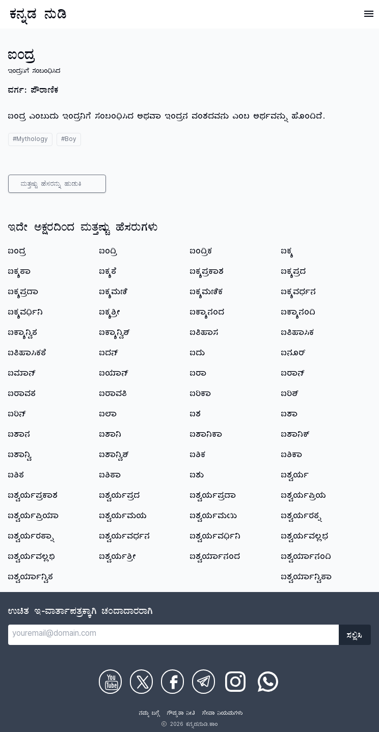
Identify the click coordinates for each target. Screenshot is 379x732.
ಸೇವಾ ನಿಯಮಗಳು (222, 714)
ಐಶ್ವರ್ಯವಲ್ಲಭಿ (32, 558)
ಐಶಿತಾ (110, 476)
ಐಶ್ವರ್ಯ (295, 476)
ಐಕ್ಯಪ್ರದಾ (23, 293)
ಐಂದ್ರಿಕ (201, 252)
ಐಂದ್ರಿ (108, 252)
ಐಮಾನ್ (22, 374)
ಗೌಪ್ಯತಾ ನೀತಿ (181, 714)
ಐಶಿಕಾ (292, 456)
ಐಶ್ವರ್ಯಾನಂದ (215, 558)
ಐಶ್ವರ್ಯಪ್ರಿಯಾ (33, 517)
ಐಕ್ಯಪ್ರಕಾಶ (207, 272)
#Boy (68, 140)
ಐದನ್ (108, 354)
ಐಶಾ (289, 415)
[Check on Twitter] (141, 681)
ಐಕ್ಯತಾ (19, 272)
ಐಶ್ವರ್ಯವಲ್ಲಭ (305, 537)
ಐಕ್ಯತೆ (108, 272)
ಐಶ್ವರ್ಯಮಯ (123, 517)
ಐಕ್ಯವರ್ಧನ (298, 293)
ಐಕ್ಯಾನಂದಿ (298, 313)
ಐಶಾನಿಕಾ (206, 435)
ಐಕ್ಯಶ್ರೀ (110, 313)
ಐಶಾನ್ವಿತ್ (114, 456)
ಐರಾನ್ (293, 374)
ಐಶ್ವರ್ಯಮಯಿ (213, 517)
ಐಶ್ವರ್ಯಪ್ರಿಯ (304, 496)
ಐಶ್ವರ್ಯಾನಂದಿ (306, 558)
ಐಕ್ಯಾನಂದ (207, 313)
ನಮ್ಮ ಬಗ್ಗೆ (149, 714)
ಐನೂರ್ (293, 354)
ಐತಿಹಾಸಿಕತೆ (27, 354)
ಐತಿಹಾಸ (204, 334)
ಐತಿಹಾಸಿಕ (297, 334)
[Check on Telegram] (203, 681)
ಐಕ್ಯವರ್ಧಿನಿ (25, 313)
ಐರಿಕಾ (200, 395)
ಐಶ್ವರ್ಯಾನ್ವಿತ (30, 578)
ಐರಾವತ (22, 395)
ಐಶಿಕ (198, 456)
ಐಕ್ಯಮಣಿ (113, 293)
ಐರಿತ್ (290, 395)
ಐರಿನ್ (17, 415)
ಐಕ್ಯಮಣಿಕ (206, 293)
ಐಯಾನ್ (113, 374)
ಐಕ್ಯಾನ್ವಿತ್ (114, 334)
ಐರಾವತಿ (113, 395)
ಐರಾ (198, 374)
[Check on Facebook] (172, 681)
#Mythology (30, 140)
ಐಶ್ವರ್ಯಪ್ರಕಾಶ (33, 496)
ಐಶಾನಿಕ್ (295, 435)
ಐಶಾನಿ (110, 435)
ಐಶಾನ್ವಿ (20, 456)
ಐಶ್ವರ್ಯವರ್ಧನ (124, 537)
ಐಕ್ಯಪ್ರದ (293, 272)
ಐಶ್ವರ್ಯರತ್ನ (301, 517)
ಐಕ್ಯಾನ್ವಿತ (23, 334)
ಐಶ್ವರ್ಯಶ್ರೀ (118, 558)
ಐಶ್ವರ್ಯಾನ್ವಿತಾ (306, 578)
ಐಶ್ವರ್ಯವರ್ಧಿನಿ (215, 537)
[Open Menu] (369, 13)
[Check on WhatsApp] (268, 681)
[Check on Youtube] (110, 681)
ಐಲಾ (108, 415)
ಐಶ (195, 415)
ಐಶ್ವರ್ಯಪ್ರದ (119, 496)
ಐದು (197, 354)
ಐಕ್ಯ (287, 252)
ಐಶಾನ (19, 435)
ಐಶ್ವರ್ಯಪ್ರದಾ (213, 496)
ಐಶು (197, 476)
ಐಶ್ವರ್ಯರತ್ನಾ (31, 537)
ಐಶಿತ (16, 476)
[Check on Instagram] (235, 681)
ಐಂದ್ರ (17, 252)
